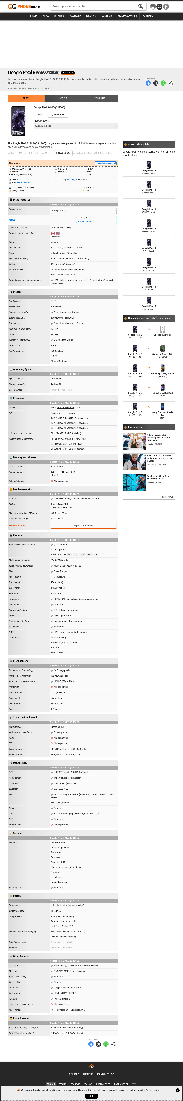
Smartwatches (127, 16)
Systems (106, 16)
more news (167, 497)
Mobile (135, 427)
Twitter (155, 83)
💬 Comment (57, 115)
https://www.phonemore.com (25, 7)
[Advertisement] (91, 44)
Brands (91, 16)
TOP (91, 1067)
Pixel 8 (83, 220)
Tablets (148, 16)
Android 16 (56, 384)
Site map (74, 1074)
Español (63, 1084)
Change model (41, 121)
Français (75, 1084)
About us (88, 1074)
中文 (134, 1084)
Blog (46, 16)
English (51, 1084)
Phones (59, 16)
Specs (26, 98)
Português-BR (103, 1084)
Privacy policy (105, 1074)
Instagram (153, 7)
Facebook (166, 7)
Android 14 (56, 378)
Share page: (170, 83)
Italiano (88, 1084)
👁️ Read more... (62, 153)
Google (54, 242)
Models (63, 98)
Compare (75, 16)
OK (91, 1096)
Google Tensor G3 (65, 407)
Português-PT (121, 1084)
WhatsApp (163, 83)
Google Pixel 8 (149, 168)
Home (33, 16)
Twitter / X (159, 7)
